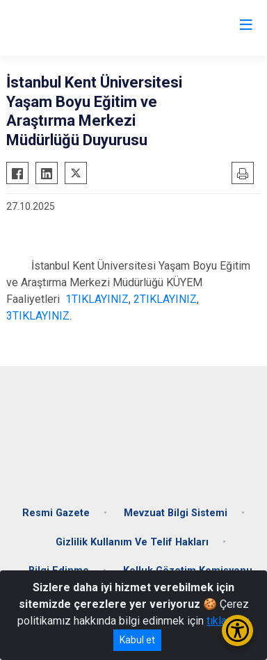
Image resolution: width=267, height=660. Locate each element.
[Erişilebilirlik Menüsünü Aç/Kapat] (237, 630)
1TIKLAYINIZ (97, 299)
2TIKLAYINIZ (165, 299)
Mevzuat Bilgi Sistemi (175, 513)
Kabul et (137, 639)
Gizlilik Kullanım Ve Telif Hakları (132, 542)
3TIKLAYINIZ (38, 315)
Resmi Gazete (56, 513)
